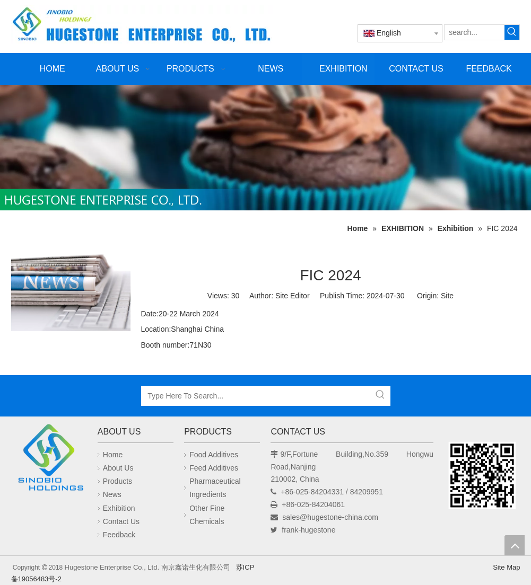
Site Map (506, 567)
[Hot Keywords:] (511, 32)
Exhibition (119, 508)
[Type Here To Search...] (256, 395)
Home (113, 454)
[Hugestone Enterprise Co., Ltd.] (49, 460)
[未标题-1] (265, 148)
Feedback (119, 534)
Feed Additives (213, 468)
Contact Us (121, 521)
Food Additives (213, 454)
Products (117, 481)
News (112, 494)
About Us (118, 468)
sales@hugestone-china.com (330, 517)
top (514, 545)
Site (447, 295)
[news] (70, 288)
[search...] (474, 32)
